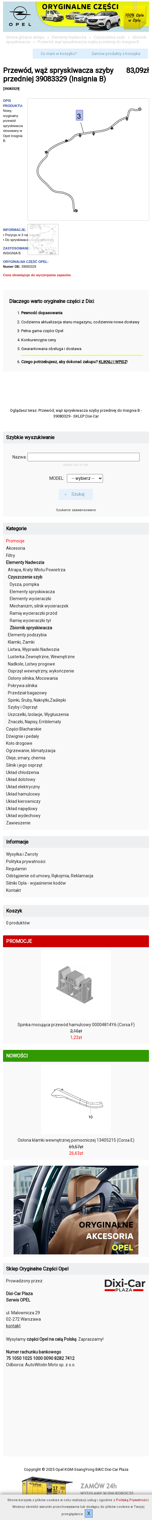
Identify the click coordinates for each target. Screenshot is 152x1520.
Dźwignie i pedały (22, 736)
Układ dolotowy (20, 779)
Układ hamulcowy (23, 794)
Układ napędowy (22, 808)
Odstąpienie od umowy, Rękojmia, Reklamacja (49, 875)
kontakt (13, 1325)
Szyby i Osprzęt (23, 707)
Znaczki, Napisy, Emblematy (34, 721)
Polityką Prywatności (132, 1500)
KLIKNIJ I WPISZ (113, 361)
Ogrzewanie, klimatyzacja (30, 750)
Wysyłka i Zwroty (22, 854)
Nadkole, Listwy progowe (31, 664)
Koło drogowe (19, 743)
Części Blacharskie (23, 729)
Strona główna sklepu (25, 37)
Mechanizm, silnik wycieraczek (39, 606)
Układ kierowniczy (23, 801)
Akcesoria (15, 548)
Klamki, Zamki (21, 642)
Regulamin (16, 868)
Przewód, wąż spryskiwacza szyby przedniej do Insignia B (88, 42)
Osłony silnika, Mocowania (33, 678)
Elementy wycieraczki (30, 598)
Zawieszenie (18, 822)
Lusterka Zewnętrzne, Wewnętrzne (41, 656)
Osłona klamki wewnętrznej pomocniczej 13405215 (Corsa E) (76, 1140)
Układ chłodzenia (22, 772)
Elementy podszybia (27, 634)
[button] (59, 54)
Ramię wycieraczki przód (33, 613)
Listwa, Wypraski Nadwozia (33, 649)
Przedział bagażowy (27, 692)
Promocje (15, 540)
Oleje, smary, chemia (25, 757)
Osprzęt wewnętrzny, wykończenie (41, 671)
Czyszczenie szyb (109, 37)
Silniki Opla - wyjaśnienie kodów (36, 883)
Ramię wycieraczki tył (30, 620)
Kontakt (13, 890)
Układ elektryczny (23, 786)
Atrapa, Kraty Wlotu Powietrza (36, 569)
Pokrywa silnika (22, 685)
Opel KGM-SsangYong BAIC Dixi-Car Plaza (91, 1469)
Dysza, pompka (24, 584)
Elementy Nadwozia (69, 37)
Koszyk (14, 911)
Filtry (10, 555)
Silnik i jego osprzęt (24, 765)
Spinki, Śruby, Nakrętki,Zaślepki (37, 700)
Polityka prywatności (25, 861)
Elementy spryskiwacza (32, 591)
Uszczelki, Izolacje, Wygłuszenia (38, 714)
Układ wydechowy (23, 815)
